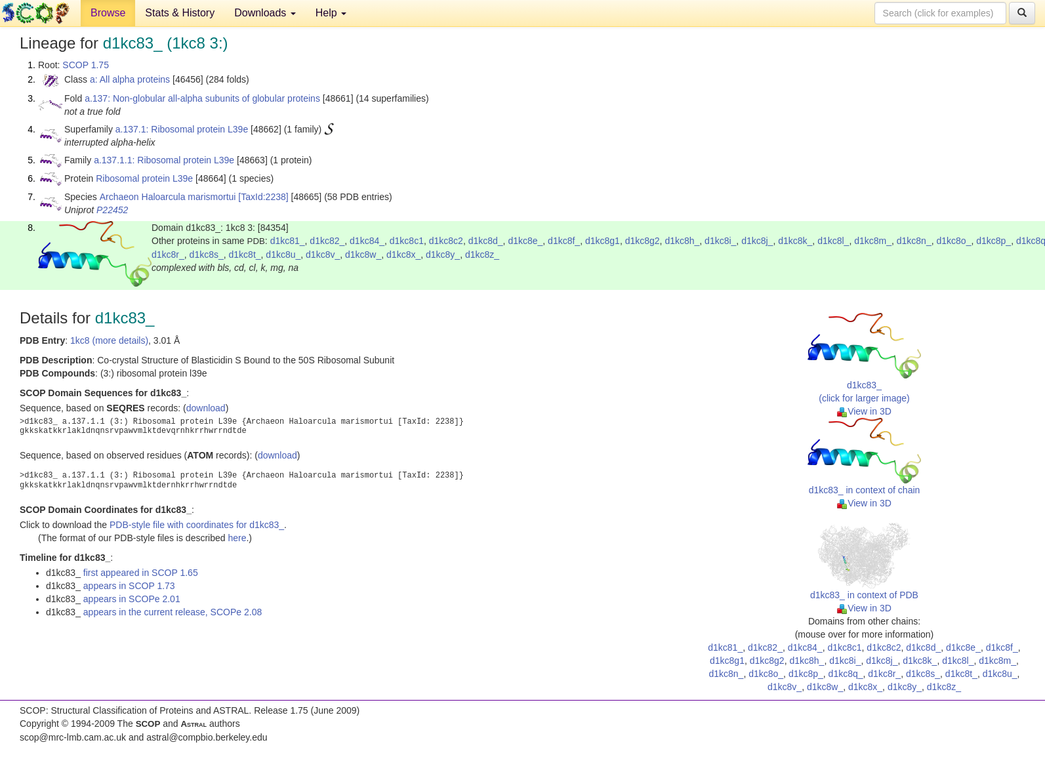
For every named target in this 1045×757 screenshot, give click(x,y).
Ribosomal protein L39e (144, 178)
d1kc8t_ (245, 254)
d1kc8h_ (682, 240)
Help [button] (331, 12)
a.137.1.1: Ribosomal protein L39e (164, 160)
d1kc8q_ (846, 673)
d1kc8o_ (953, 240)
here (237, 538)
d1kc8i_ (720, 240)
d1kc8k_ (795, 240)
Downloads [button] (265, 12)
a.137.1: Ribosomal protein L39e (181, 129)
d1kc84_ (367, 240)
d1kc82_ (327, 240)
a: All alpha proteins (130, 79)
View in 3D (864, 411)
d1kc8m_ (872, 240)
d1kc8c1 (407, 240)
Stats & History (180, 12)
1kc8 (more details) (109, 340)
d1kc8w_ (363, 254)
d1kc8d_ (485, 240)
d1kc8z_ (482, 254)
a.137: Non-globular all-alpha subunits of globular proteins (202, 98)
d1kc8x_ (403, 254)
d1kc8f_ (564, 240)
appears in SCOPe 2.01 (131, 599)
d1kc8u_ (283, 254)
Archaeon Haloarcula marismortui (168, 197)
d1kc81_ (287, 240)
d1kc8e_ (525, 240)
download (206, 408)
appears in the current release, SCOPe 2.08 (172, 612)
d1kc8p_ (993, 240)
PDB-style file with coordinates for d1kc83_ (197, 525)
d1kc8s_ (207, 254)
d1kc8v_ (323, 254)
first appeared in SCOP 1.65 (140, 572)
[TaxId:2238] (263, 197)
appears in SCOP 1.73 (129, 586)
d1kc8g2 (642, 240)
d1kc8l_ (833, 240)
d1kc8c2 (446, 240)
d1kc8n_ (914, 240)
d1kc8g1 (602, 240)
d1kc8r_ (168, 254)
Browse (108, 12)
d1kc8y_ (443, 254)
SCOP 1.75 (85, 65)
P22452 (112, 210)
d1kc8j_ (757, 240)
